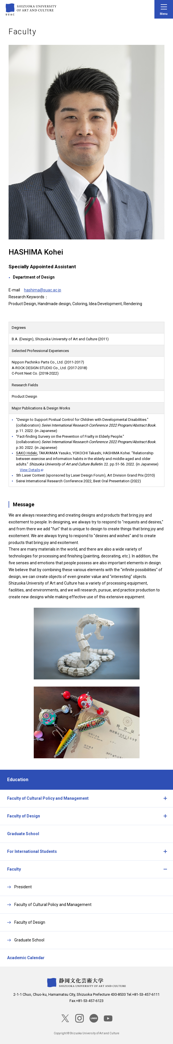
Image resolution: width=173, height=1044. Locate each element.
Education (17, 779)
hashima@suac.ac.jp (42, 290)
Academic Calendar (26, 957)
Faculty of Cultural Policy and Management (48, 798)
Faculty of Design (23, 816)
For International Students (32, 851)
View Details (30, 470)
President (23, 887)
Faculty (14, 869)
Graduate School (23, 833)
